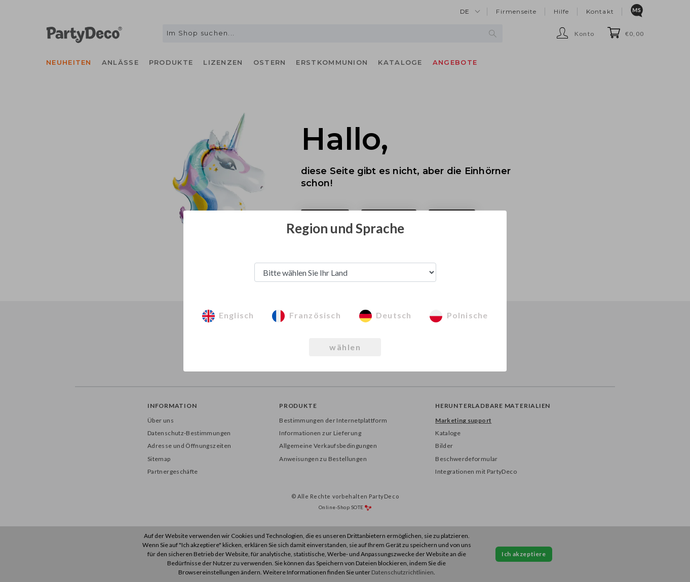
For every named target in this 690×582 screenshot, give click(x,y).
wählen (345, 347)
